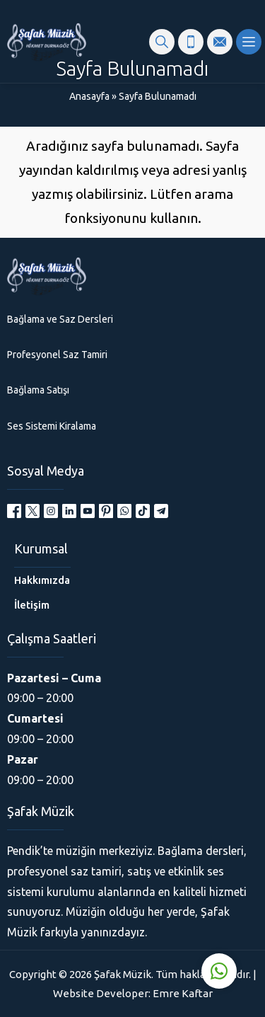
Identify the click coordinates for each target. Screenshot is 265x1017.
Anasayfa (89, 96)
